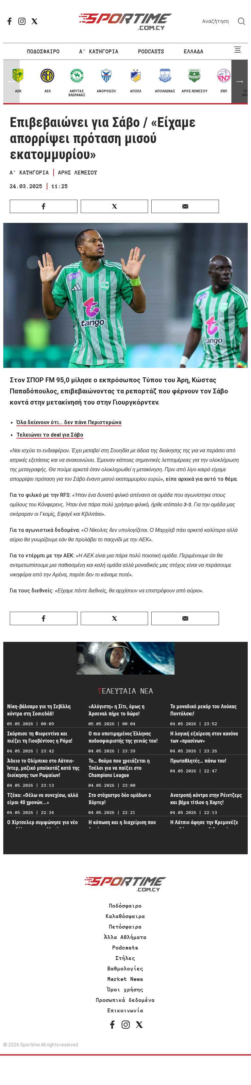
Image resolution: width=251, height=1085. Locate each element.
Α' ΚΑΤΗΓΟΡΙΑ (99, 51)
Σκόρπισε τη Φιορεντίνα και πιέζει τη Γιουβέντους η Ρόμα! (39, 737)
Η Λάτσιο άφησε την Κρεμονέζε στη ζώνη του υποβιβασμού (204, 826)
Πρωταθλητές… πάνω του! (198, 761)
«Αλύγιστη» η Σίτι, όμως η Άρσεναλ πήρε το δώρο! (116, 710)
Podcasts (125, 947)
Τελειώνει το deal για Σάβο (49, 434)
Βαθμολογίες (125, 968)
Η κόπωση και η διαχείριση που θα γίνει (122, 826)
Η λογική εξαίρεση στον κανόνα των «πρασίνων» (204, 737)
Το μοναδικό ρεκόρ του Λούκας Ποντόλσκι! (203, 710)
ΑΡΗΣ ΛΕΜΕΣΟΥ (77, 172)
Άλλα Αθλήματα (125, 937)
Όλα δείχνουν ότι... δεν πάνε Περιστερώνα (68, 422)
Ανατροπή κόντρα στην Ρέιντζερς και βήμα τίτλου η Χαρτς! (206, 798)
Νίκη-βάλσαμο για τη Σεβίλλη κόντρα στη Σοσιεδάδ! (39, 710)
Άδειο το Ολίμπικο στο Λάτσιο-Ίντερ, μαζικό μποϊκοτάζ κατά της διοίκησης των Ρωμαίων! (43, 768)
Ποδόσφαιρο (125, 905)
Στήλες (125, 958)
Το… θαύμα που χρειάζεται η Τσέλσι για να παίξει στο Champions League (119, 768)
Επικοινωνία (125, 1010)
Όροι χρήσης (125, 989)
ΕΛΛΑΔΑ (194, 51)
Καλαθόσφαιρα (125, 916)
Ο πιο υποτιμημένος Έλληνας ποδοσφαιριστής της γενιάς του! (123, 737)
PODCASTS (151, 51)
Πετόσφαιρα (125, 926)
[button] (239, 81)
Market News (125, 979)
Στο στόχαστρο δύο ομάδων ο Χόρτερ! (120, 798)
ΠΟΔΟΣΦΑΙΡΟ (43, 51)
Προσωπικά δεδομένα (125, 1000)
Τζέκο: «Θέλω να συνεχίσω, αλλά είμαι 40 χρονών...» (42, 798)
